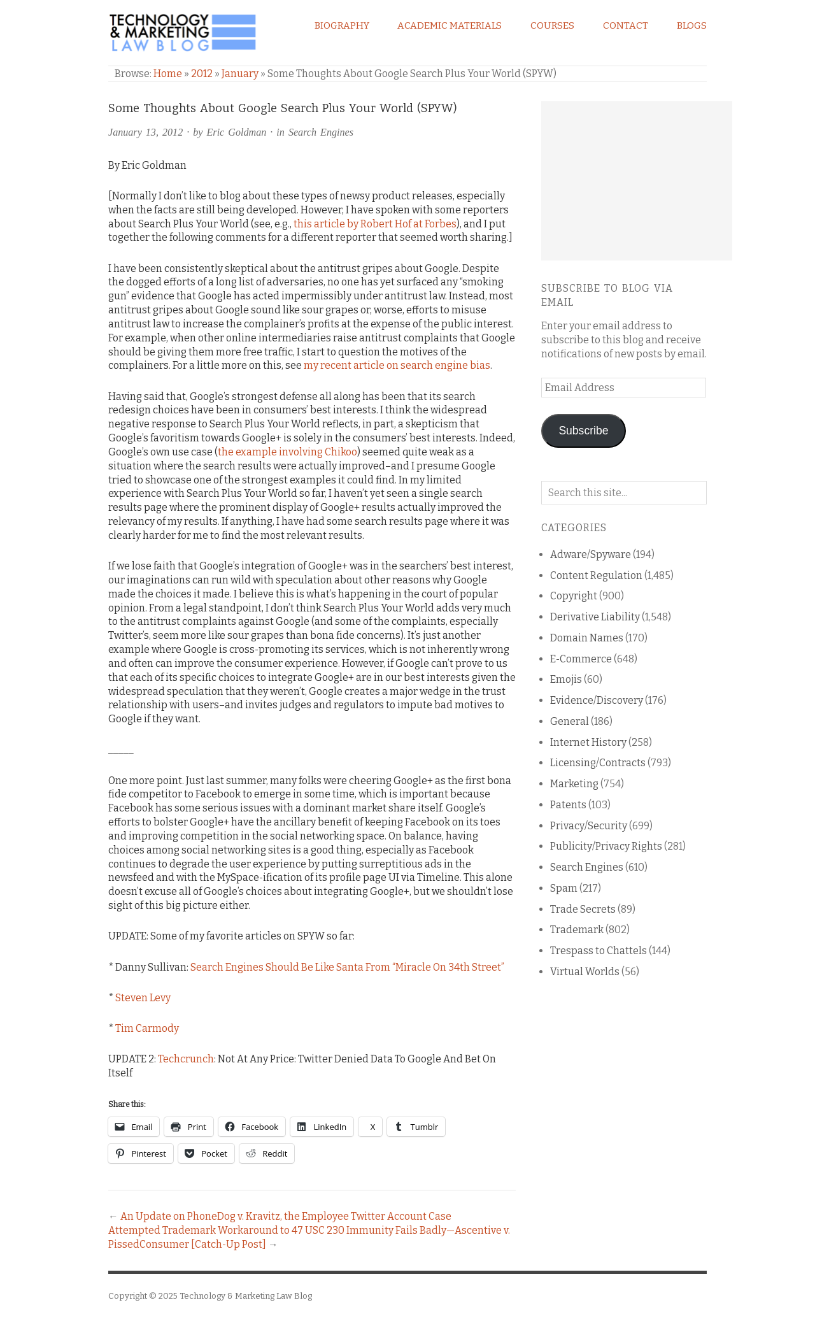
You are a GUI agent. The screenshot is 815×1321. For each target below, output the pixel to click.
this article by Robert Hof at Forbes (375, 224)
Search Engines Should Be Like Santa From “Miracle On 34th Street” (347, 967)
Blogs (692, 25)
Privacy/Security (588, 826)
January (240, 74)
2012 (202, 74)
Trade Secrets (583, 909)
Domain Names (586, 638)
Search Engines (320, 132)
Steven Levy (143, 998)
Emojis (566, 679)
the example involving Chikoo (287, 452)
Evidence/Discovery (596, 700)
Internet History (588, 742)
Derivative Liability (595, 617)
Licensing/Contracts (598, 763)
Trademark (577, 930)
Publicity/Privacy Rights (606, 846)
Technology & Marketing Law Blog (246, 1296)
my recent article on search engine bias (397, 365)
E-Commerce (581, 659)
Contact (625, 25)
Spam (564, 888)
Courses (552, 25)
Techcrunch (186, 1059)
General (569, 721)
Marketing (574, 784)
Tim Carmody (147, 1028)
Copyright (573, 596)
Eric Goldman (237, 132)
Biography (342, 25)
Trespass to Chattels (598, 951)
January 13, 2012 (145, 132)
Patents (568, 805)
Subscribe (583, 430)
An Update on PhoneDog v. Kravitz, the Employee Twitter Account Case (285, 1216)
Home (167, 74)
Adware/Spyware (590, 554)
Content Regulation (596, 575)
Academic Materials (449, 25)
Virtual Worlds (585, 972)
